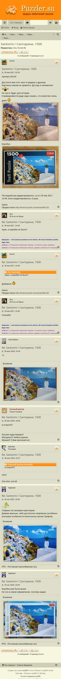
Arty (21, 670)
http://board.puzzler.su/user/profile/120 (32, 204)
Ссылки (5, 23)
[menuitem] (56, 22)
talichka (11, 443)
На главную (16, 22)
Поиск (6, 28)
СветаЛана (13, 336)
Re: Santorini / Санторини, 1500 (21, 218)
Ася (14, 44)
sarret (11, 57)
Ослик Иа (22, 44)
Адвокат (12, 484)
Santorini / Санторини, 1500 (21, 40)
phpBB (25, 667)
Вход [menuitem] (51, 23)
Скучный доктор (16, 406)
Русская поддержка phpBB (30, 673)
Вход (16, 28)
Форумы (28, 23)
